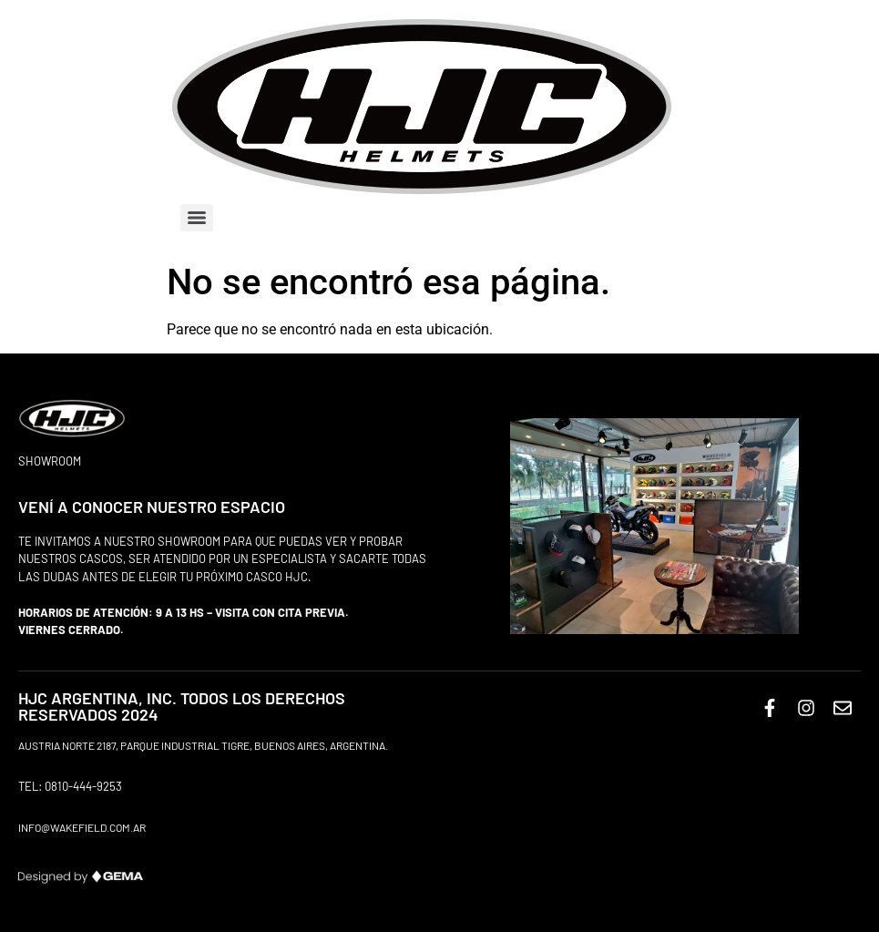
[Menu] (196, 217)
